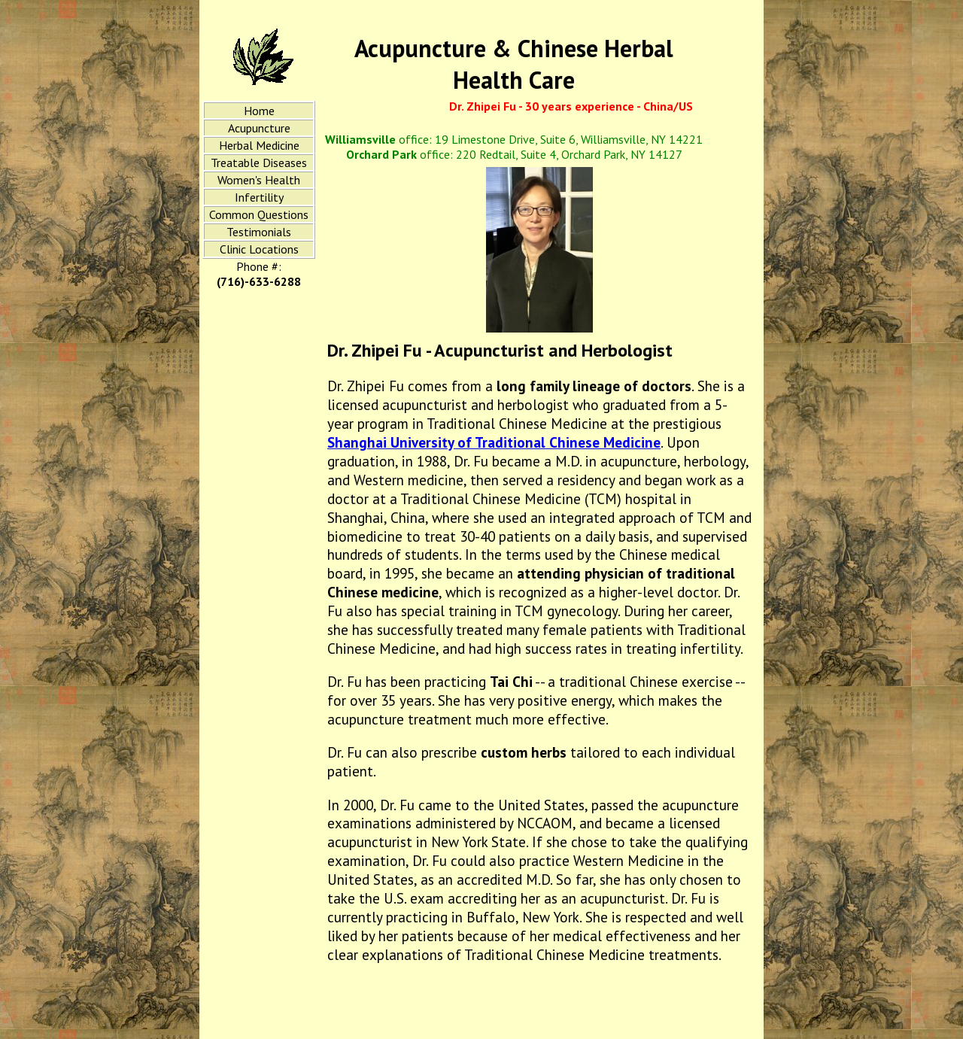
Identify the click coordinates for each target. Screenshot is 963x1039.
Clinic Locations (259, 249)
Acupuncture (259, 127)
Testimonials (258, 231)
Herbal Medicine (259, 145)
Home (259, 110)
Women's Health (258, 179)
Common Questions (258, 214)
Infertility (259, 197)
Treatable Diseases (259, 162)
